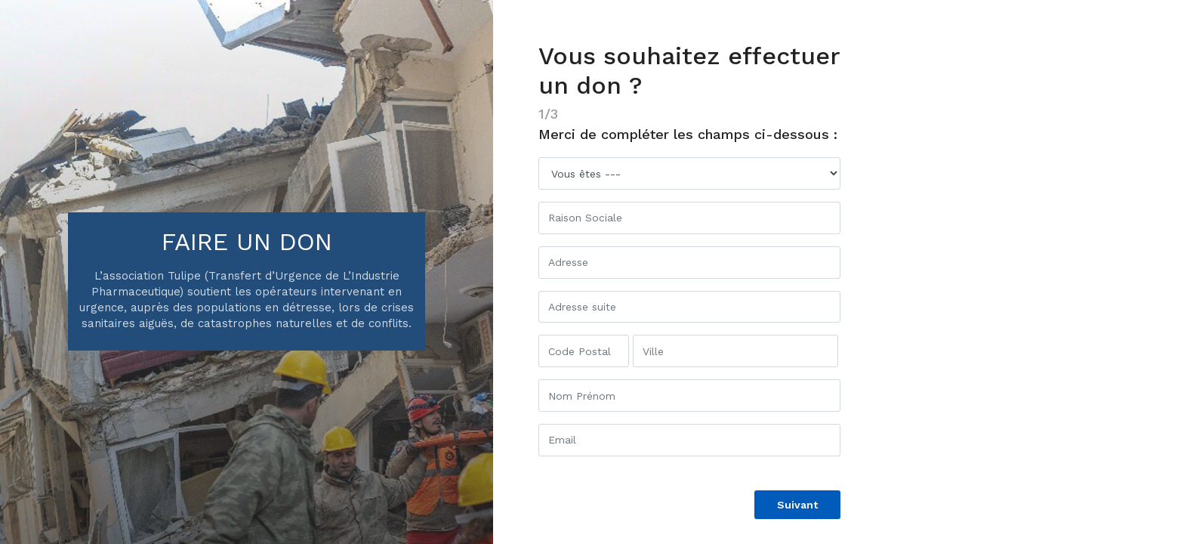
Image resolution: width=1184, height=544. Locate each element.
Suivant (797, 505)
